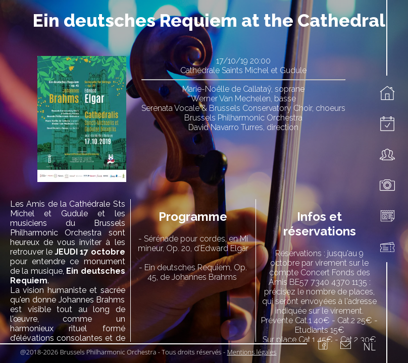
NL (369, 346)
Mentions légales (252, 351)
